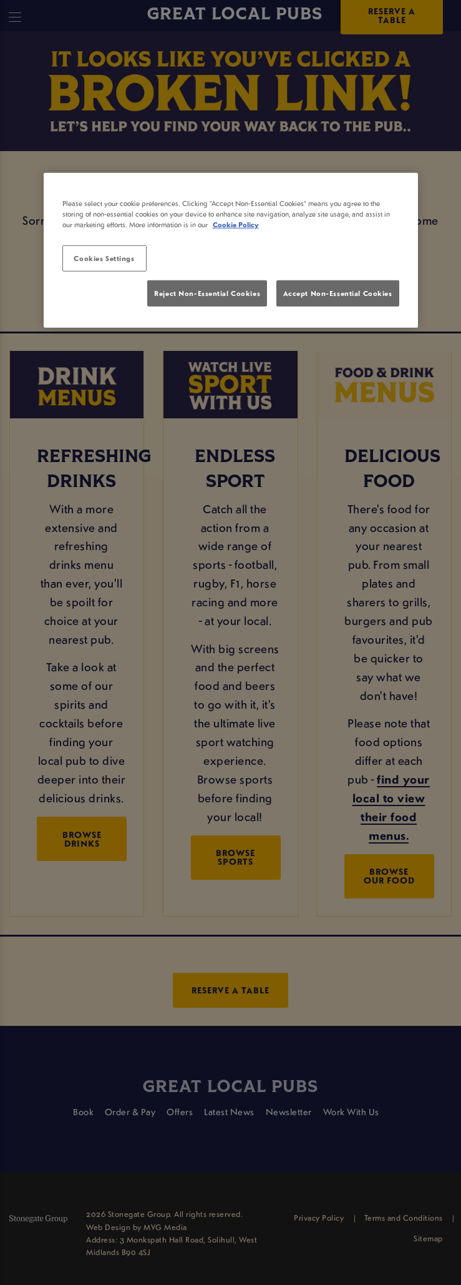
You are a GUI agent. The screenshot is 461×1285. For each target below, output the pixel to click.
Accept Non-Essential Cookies (337, 293)
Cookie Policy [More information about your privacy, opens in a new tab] (236, 224)
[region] (231, 249)
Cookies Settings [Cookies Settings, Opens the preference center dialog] (104, 258)
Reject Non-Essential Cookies (207, 293)
